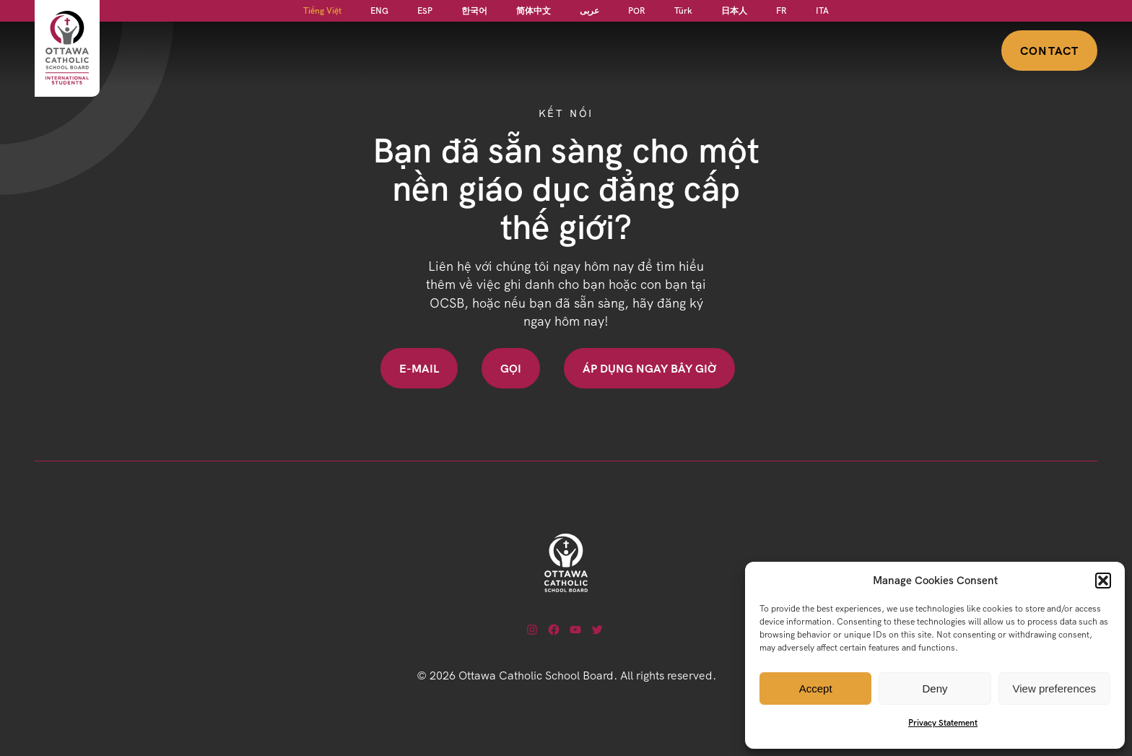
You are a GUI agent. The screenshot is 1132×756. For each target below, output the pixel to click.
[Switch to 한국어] (474, 10)
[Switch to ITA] (822, 10)
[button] (1103, 580)
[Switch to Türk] (683, 10)
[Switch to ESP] (425, 10)
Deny (934, 688)
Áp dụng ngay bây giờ (649, 368)
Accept (815, 688)
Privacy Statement (943, 722)
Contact (1049, 50)
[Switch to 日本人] (734, 10)
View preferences (1055, 688)
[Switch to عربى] (589, 10)
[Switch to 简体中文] (533, 10)
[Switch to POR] (637, 10)
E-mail (419, 368)
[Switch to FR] (781, 10)
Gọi (510, 368)
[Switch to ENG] (379, 10)
